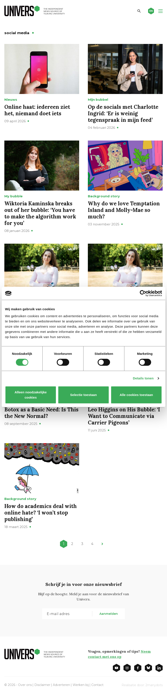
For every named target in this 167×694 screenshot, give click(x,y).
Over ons (25, 684)
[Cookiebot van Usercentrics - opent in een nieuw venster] (143, 293)
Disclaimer (42, 684)
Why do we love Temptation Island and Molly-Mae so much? (124, 210)
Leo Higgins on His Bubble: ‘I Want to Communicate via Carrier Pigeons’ (124, 416)
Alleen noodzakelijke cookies (31, 394)
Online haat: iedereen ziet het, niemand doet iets (37, 110)
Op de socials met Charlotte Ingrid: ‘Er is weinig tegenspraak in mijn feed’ (123, 113)
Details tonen (143, 378)
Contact (97, 684)
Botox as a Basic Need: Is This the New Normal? (41, 412)
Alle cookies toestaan (136, 395)
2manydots (154, 685)
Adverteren (61, 684)
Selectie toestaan (83, 395)
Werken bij (81, 684)
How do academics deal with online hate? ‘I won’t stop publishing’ (40, 513)
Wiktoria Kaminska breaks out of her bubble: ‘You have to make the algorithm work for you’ (40, 213)
